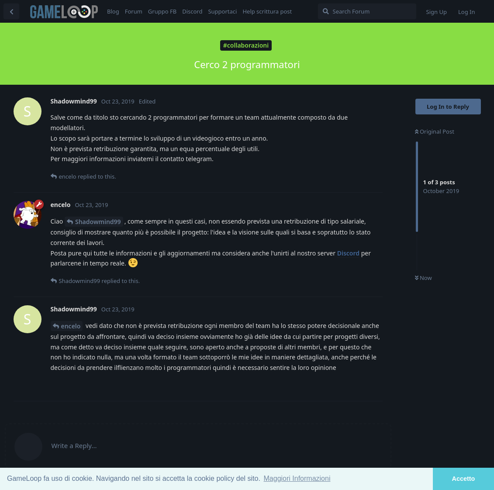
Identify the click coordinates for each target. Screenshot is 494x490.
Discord (348, 253)
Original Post (434, 131)
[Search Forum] (367, 11)
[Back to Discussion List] (11, 11)
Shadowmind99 (98, 221)
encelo (71, 326)
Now (423, 278)
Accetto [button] (463, 478)
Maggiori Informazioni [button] (297, 478)
